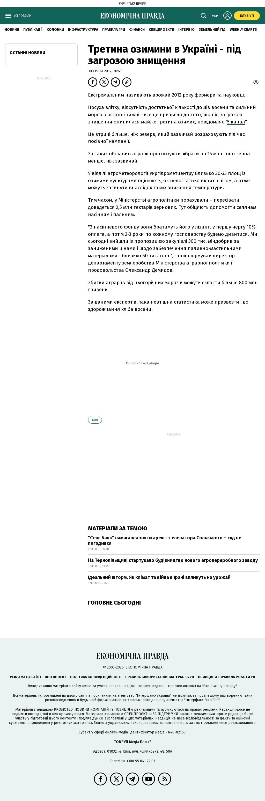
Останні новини (27, 52)
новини (12, 29)
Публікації (32, 29)
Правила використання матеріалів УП (159, 677)
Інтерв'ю (186, 29)
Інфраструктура (83, 29)
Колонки (55, 29)
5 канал (236, 122)
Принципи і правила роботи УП (226, 677)
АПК (95, 420)
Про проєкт (55, 677)
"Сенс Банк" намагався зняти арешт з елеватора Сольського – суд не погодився (164, 540)
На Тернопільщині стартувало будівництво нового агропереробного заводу (173, 560)
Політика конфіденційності (95, 677)
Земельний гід (212, 29)
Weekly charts (243, 29)
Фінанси (137, 29)
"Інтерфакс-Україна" (153, 695)
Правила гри (113, 29)
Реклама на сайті (25, 677)
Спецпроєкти (161, 29)
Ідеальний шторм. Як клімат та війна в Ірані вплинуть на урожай (159, 577)
